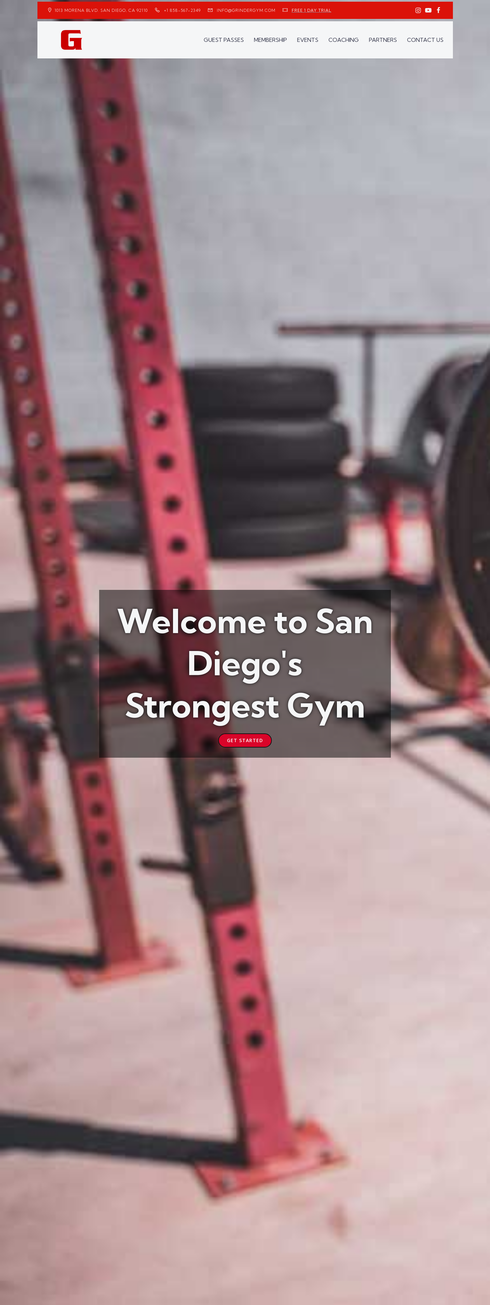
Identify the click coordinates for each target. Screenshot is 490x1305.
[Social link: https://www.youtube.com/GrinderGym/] (428, 10)
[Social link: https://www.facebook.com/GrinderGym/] (438, 10)
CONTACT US (425, 39)
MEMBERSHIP (270, 39)
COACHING (343, 39)
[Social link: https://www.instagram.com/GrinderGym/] (418, 10)
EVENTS (307, 39)
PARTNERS (383, 39)
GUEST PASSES (224, 39)
